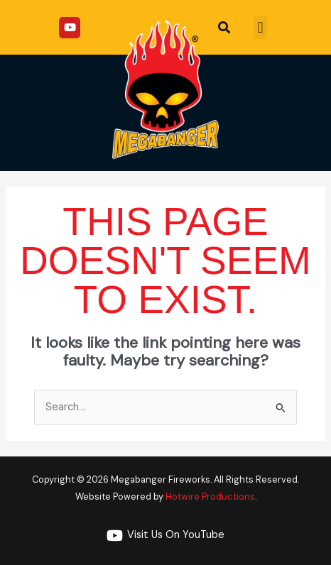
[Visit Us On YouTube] (165, 535)
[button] (260, 27)
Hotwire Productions (210, 496)
